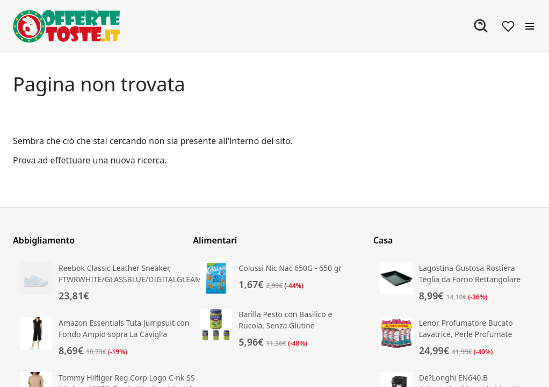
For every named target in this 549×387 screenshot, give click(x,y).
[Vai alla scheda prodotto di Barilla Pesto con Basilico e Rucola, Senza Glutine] (274, 329)
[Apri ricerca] (481, 26)
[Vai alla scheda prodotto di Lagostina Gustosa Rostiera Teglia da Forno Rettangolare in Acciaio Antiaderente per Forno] (454, 282)
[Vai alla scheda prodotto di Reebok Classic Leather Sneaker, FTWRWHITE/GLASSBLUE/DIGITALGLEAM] (111, 282)
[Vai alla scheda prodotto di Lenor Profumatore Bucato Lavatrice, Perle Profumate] (454, 337)
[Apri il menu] (529, 26)
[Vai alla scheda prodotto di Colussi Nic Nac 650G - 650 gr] (274, 278)
